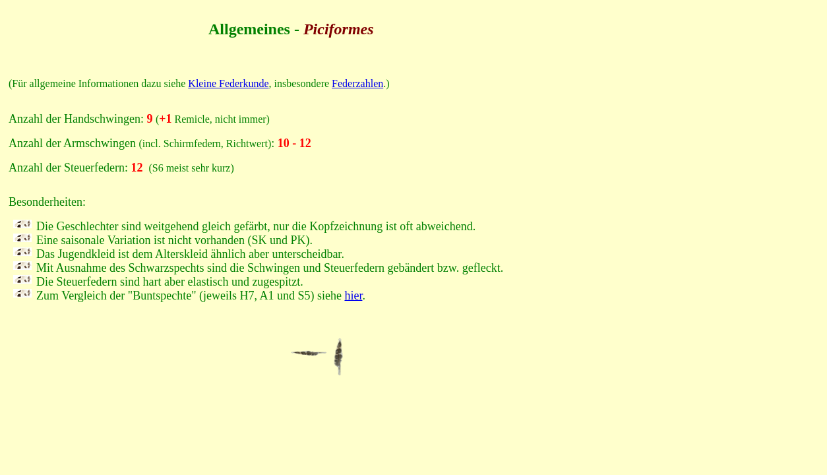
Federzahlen (357, 83)
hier (353, 295)
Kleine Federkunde (228, 83)
